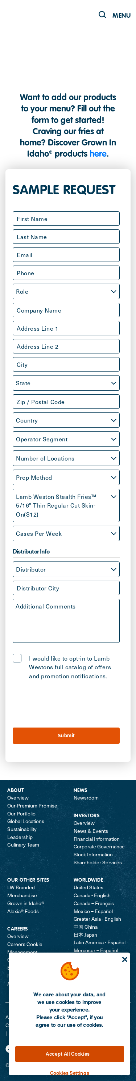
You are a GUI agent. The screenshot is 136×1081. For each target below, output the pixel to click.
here (98, 154)
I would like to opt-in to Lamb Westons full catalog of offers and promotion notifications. (70, 667)
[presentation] (68, 703)
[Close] (125, 959)
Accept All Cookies (68, 1053)
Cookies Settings (69, 1072)
